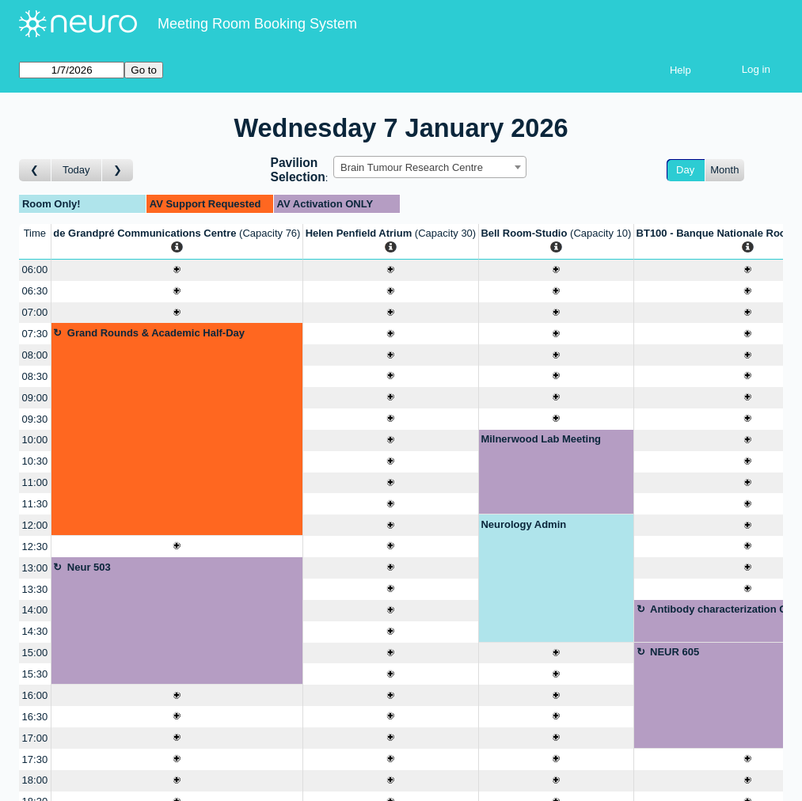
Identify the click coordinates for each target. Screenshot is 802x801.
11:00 (35, 482)
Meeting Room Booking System (257, 24)
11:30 (35, 504)
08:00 (35, 355)
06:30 (35, 291)
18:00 (35, 780)
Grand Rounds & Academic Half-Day (156, 333)
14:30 (35, 631)
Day (685, 170)
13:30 (35, 589)
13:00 (35, 568)
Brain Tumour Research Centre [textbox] (411, 167)
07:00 (35, 312)
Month (724, 170)
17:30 (35, 759)
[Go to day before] (35, 170)
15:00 (35, 653)
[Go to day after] (118, 170)
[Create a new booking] (176, 270)
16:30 (35, 717)
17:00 (35, 738)
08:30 (35, 376)
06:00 (35, 269)
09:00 (35, 398)
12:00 (35, 525)
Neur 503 (89, 567)
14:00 (35, 610)
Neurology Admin (523, 524)
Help (680, 70)
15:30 (35, 674)
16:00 (35, 695)
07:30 (35, 334)
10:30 (35, 461)
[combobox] (429, 167)
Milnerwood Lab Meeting (541, 439)
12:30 (35, 546)
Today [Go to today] (76, 170)
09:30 (35, 419)
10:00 (35, 440)
